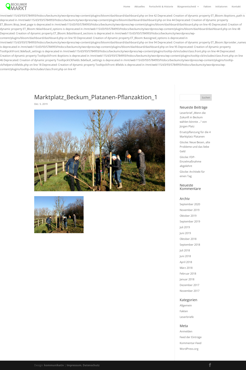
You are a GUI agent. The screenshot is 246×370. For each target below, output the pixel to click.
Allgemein (186, 305)
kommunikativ (54, 365)
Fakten (207, 6)
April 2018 (186, 262)
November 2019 (189, 210)
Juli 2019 (185, 227)
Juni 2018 (185, 256)
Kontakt (236, 6)
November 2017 (189, 291)
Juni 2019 (185, 233)
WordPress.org (189, 349)
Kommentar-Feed (190, 343)
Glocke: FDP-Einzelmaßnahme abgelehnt (190, 161)
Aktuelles (139, 6)
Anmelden (186, 331)
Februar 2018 (188, 273)
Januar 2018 (187, 279)
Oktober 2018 (188, 239)
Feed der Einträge (191, 337)
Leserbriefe (187, 317)
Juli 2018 (185, 250)
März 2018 (186, 268)
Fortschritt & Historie (161, 6)
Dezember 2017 (189, 285)
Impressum (74, 365)
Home (126, 6)
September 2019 (190, 221)
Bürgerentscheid (186, 6)
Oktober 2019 (188, 216)
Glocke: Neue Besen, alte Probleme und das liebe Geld (195, 146)
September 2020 (190, 204)
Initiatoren (221, 6)
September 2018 (190, 244)
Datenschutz (91, 365)
